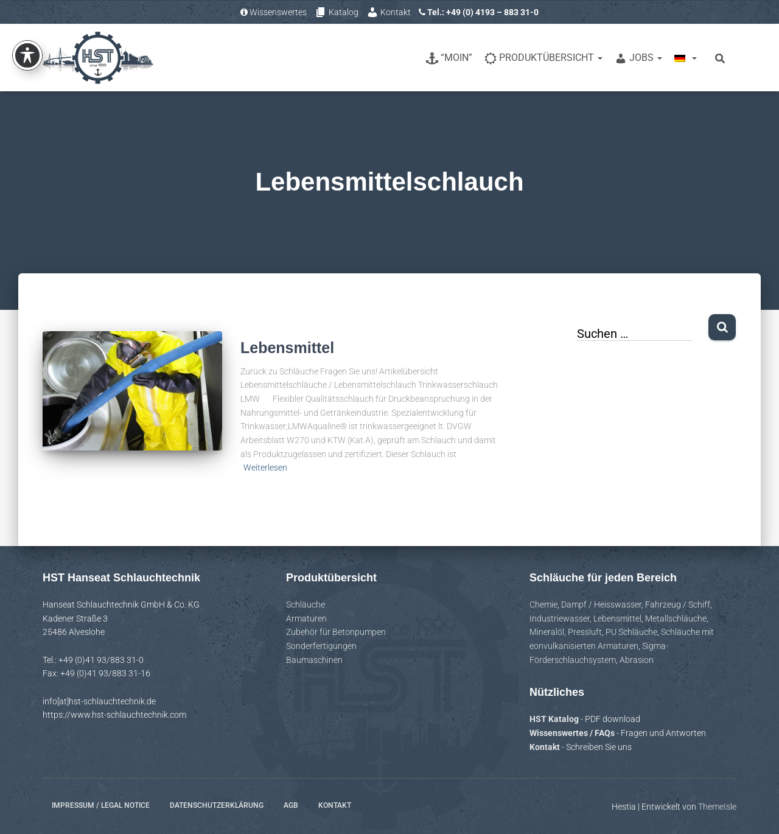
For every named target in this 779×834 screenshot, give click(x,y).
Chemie (543, 604)
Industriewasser (559, 618)
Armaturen (306, 618)
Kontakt (388, 12)
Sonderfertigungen (321, 646)
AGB (291, 805)
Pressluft (585, 632)
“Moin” (449, 58)
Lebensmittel (287, 347)
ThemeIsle (717, 806)
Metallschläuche (676, 618)
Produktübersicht (543, 58)
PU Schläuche (631, 632)
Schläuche (305, 604)
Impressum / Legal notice (101, 805)
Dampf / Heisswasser (601, 604)
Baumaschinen (314, 660)
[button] (27, 807)
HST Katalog (555, 719)
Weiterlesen (265, 467)
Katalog (336, 12)
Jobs (638, 58)
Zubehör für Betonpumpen (336, 632)
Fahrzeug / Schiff (677, 604)
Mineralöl (546, 632)
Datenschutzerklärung (217, 805)
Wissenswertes (273, 12)
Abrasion (637, 660)
